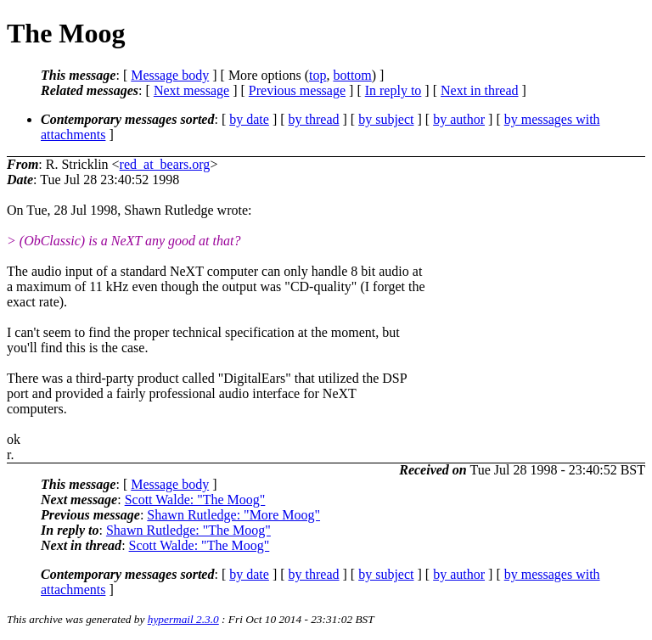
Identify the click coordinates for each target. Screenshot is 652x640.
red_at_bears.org (165, 164)
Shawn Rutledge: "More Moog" (233, 515)
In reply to (393, 90)
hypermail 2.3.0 (183, 619)
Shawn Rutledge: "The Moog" (188, 530)
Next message (191, 90)
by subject (385, 119)
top (317, 75)
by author (459, 119)
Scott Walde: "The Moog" (195, 499)
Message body (170, 75)
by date (249, 119)
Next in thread (480, 90)
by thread (314, 119)
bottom (352, 75)
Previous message (297, 90)
